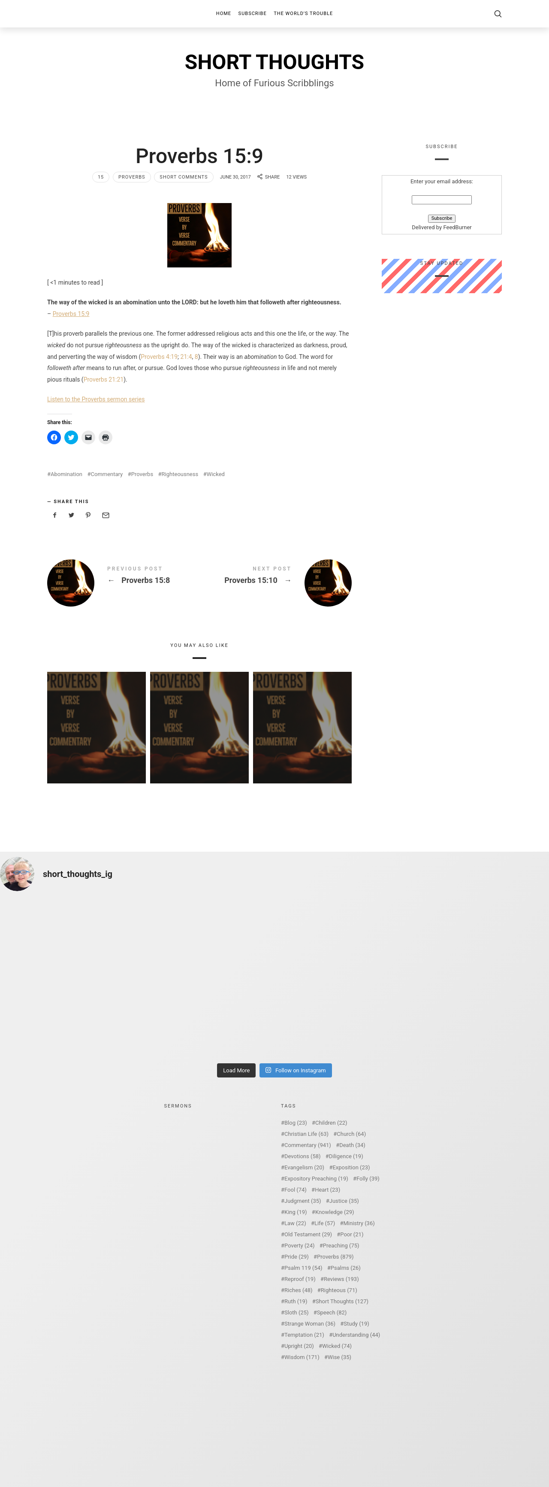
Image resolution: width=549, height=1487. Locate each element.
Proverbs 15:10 (275, 583)
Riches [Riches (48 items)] (298, 1290)
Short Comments (184, 177)
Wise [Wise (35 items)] (339, 1357)
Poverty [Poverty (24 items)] (299, 1245)
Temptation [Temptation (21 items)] (304, 1335)
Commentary (107, 474)
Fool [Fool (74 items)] (295, 1190)
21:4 (186, 356)
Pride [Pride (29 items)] (296, 1256)
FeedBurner (457, 228)
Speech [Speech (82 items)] (332, 1312)
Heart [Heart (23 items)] (327, 1190)
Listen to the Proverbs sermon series (96, 399)
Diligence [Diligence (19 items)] (346, 1156)
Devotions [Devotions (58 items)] (302, 1156)
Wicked (216, 474)
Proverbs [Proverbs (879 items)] (335, 1256)
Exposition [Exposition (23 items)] (351, 1167)
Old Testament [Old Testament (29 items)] (308, 1234)
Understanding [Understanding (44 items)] (356, 1335)
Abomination (66, 474)
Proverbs (131, 177)
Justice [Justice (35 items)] (344, 1201)
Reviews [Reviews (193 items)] (341, 1279)
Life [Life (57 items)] (324, 1223)
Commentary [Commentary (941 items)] (307, 1145)
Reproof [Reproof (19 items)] (300, 1279)
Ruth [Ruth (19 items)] (295, 1301)
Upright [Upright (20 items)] (299, 1346)
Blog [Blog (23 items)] (295, 1123)
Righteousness (180, 474)
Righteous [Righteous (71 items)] (339, 1290)
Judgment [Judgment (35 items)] (302, 1201)
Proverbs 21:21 (104, 379)
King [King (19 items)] (295, 1212)
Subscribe (252, 13)
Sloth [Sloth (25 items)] (296, 1312)
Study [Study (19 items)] (356, 1323)
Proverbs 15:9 (71, 313)
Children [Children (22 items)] (331, 1123)
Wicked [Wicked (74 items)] (337, 1346)
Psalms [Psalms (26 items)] (346, 1268)
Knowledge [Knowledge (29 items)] (334, 1212)
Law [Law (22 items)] (295, 1223)
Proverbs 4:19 (159, 356)
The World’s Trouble (303, 13)
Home (223, 13)
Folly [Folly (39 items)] (368, 1178)
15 (101, 177)
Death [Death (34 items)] (352, 1145)
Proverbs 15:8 (123, 583)
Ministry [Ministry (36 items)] (358, 1223)
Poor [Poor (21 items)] (351, 1234)
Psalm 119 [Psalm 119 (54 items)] (303, 1268)
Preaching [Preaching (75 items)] (341, 1245)
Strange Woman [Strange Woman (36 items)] (309, 1323)
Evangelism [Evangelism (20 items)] (304, 1167)
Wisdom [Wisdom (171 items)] (302, 1357)
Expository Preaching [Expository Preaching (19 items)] (316, 1178)
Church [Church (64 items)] (351, 1134)
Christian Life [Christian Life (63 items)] (306, 1134)
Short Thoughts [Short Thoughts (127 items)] (342, 1301)
